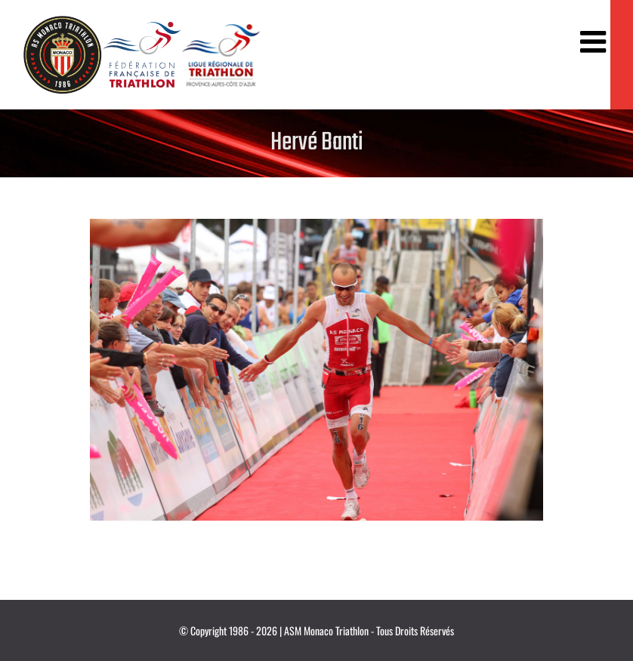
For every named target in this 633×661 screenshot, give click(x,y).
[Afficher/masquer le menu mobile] (595, 41)
